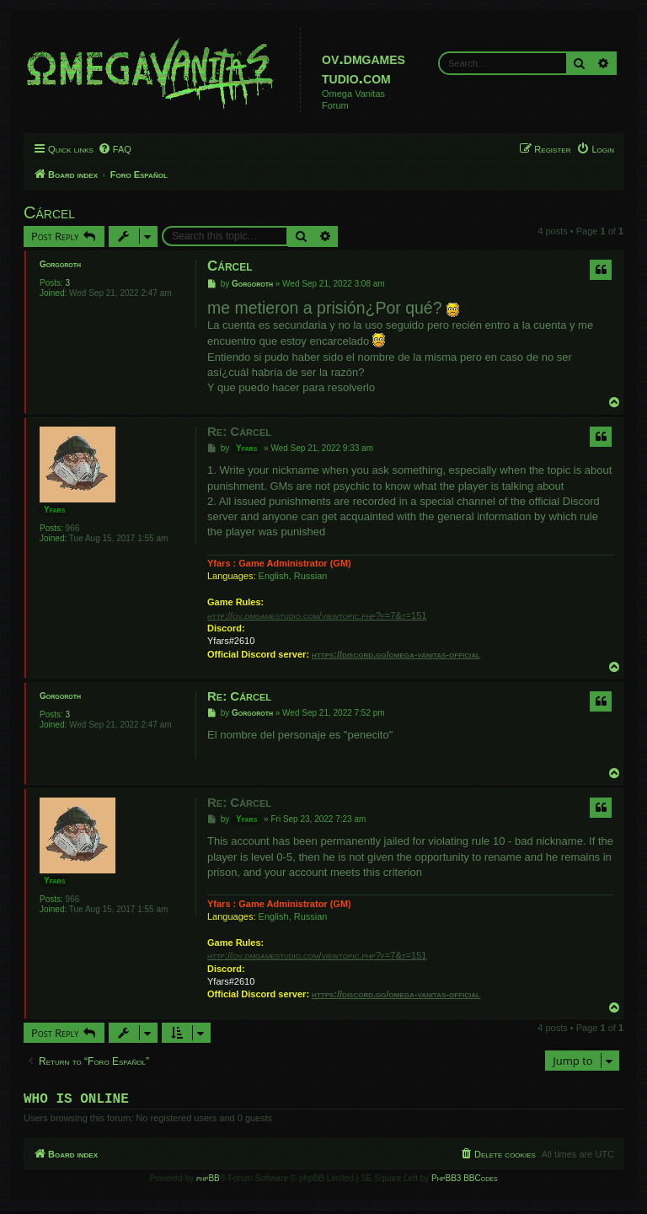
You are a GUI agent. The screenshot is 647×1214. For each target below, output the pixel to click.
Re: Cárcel (239, 431)
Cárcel (49, 212)
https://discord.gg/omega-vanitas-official (396, 654)
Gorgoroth (60, 264)
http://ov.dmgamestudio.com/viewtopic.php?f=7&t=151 (316, 615)
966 (73, 528)
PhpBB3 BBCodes (464, 1181)
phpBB (208, 1181)
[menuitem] (114, 149)
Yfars (54, 509)
